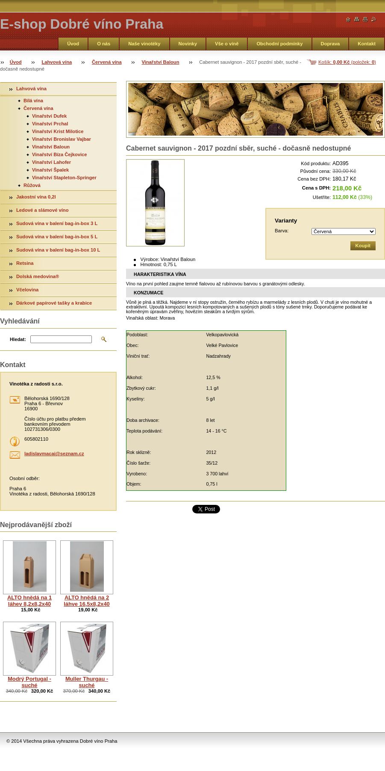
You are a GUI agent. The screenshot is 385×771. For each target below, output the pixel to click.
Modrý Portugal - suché (29, 682)
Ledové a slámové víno (42, 210)
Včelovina (27, 289)
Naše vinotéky (144, 43)
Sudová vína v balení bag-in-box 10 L (58, 249)
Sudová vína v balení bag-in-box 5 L (56, 236)
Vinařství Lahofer (51, 162)
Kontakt (367, 43)
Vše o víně (226, 43)
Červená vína (107, 62)
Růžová (32, 185)
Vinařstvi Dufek (49, 116)
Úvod (73, 43)
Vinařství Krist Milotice (57, 131)
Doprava (330, 43)
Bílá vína (33, 100)
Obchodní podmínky (279, 43)
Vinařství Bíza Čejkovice (59, 154)
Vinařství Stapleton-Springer (64, 177)
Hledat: (18, 339)
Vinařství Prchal (50, 123)
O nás (103, 43)
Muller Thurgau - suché (86, 682)
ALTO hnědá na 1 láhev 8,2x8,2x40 (29, 600)
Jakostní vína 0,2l (36, 196)
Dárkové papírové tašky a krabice (54, 302)
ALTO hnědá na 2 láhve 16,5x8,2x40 (86, 600)
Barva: (281, 230)
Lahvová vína (56, 62)
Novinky (188, 43)
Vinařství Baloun (160, 62)
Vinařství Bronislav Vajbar (61, 139)
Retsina (24, 263)
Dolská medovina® (38, 276)
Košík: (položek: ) (347, 62)
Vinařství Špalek (50, 169)
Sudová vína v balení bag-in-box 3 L (56, 223)
